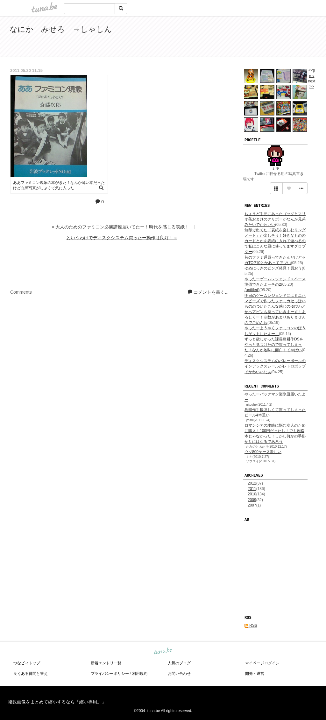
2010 (252, 494)
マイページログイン (262, 663)
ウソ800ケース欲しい (262, 452)
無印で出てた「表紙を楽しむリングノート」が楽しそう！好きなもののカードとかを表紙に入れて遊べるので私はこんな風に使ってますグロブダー (275, 241)
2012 (252, 483)
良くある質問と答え (30, 673)
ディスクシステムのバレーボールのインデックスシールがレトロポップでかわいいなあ (275, 366)
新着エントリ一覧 (106, 663)
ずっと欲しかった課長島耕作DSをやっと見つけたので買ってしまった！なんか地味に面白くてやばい (273, 344)
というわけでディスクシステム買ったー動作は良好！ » (121, 237)
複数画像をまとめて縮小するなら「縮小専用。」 (57, 701)
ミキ (275, 168)
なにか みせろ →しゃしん (61, 29)
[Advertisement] (243, 37)
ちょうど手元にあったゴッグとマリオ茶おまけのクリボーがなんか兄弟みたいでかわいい (275, 219)
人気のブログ (179, 663)
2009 (252, 500)
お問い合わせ (179, 673)
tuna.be (163, 651)
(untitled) (251, 290)
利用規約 (139, 673)
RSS (250, 625)
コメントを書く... (208, 292)
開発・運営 (254, 673)
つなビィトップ (26, 663)
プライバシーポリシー (110, 673)
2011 (252, 488)
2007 (252, 505)
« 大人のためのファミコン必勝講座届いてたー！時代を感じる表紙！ (120, 226)
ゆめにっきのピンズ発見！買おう (273, 268)
